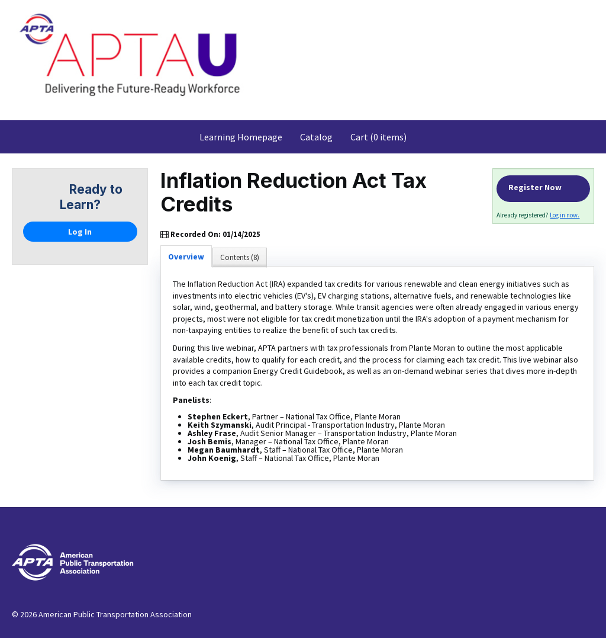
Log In (80, 231)
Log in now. (564, 215)
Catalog (316, 137)
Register (543, 188)
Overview (186, 256)
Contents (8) (239, 257)
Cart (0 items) (378, 137)
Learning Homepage (240, 137)
